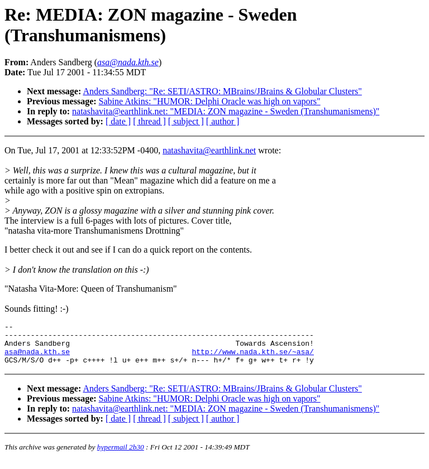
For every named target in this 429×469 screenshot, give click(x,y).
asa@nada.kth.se (37, 358)
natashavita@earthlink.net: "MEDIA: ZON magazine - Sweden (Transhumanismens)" (225, 111)
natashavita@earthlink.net (209, 150)
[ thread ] (149, 121)
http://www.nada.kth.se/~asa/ (252, 358)
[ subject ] (186, 121)
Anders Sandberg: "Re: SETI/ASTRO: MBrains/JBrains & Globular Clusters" (222, 91)
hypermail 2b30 (120, 455)
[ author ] (223, 121)
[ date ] (118, 121)
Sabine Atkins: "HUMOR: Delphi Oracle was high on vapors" (210, 101)
